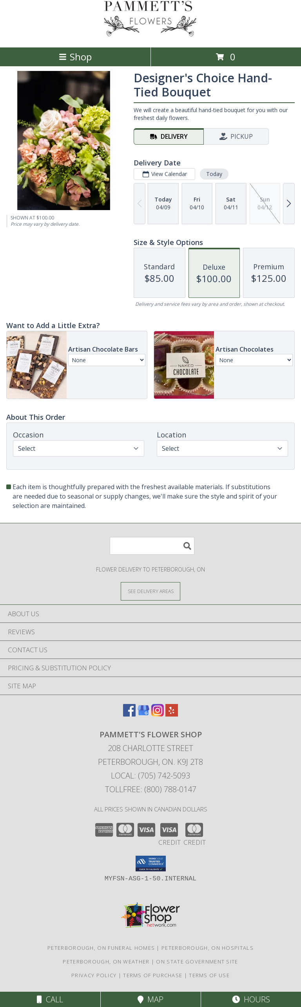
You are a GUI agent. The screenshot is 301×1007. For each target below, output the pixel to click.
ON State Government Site (197, 961)
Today (214, 174)
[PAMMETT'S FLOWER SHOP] (150, 36)
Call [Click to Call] (50, 999)
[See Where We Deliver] (150, 591)
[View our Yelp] (171, 714)
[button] (151, 863)
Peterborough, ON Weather (106, 961)
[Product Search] (152, 546)
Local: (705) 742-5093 (150, 775)
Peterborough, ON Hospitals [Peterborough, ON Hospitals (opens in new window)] (207, 947)
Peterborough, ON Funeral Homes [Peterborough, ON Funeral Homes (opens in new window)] (101, 947)
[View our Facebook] (129, 714)
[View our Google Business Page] (143, 714)
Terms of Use (209, 975)
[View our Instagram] (157, 714)
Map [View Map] (150, 999)
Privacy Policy (93, 975)
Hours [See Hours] (251, 999)
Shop (75, 56)
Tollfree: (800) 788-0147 (150, 789)
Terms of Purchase (152, 975)
